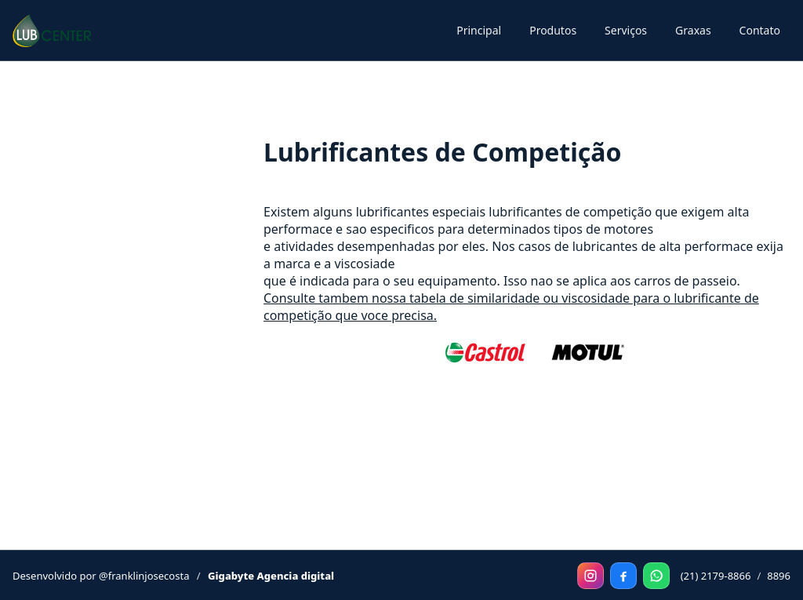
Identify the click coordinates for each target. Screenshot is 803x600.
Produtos (552, 30)
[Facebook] (623, 575)
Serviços (626, 30)
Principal (478, 30)
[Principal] (52, 30)
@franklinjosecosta (144, 576)
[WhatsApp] (656, 575)
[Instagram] (590, 575)
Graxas (693, 30)
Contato (759, 30)
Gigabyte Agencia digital (271, 576)
